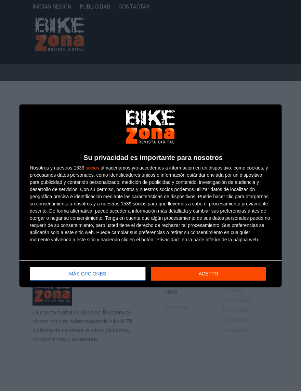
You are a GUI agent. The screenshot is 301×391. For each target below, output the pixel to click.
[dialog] (150, 195)
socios (92, 167)
